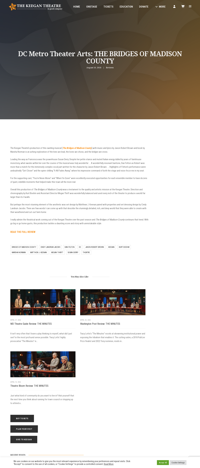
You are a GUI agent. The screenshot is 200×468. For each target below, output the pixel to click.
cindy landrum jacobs (50, 253)
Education (124, 5)
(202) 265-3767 (50, 437)
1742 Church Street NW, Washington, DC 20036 (67, 429)
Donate (142, 5)
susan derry (73, 258)
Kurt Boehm (124, 253)
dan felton (70, 253)
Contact (106, 425)
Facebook (71, 445)
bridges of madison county (24, 253)
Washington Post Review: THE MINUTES (69, 325)
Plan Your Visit (162, 154)
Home (74, 5)
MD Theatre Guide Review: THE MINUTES (26, 325)
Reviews (110, 68)
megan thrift (57, 258)
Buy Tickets (160, 143)
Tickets (106, 5)
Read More (109, 464)
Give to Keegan (162, 164)
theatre (86, 258)
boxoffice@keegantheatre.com (56, 433)
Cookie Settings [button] (178, 462)
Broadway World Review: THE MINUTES (163, 217)
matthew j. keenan (38, 258)
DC (80, 253)
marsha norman (19, 258)
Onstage (89, 5)
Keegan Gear (108, 418)
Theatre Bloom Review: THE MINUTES (117, 323)
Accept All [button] (163, 462)
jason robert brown (94, 253)
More (158, 5)
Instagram (84, 445)
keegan (111, 253)
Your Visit (106, 414)
